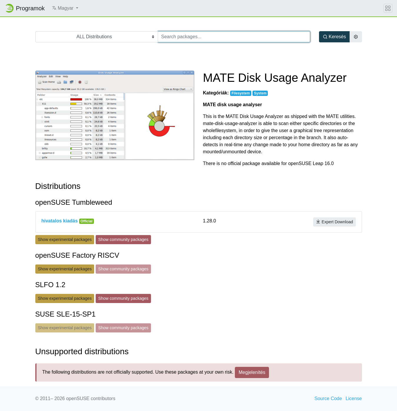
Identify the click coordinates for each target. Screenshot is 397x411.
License (353, 398)
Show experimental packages (65, 239)
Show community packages (123, 239)
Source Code (328, 398)
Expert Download (334, 221)
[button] (65, 8)
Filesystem (241, 93)
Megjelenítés (252, 372)
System (260, 93)
